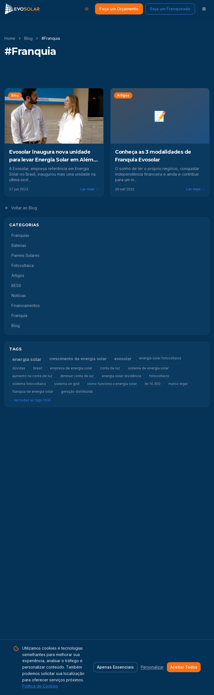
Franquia (19, 315)
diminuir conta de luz (77, 376)
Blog (28, 38)
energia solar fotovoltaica (160, 358)
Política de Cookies (40, 686)
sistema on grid (66, 384)
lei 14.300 (152, 384)
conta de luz (110, 368)
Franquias (20, 235)
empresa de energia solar (71, 368)
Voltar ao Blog (20, 207)
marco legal (178, 384)
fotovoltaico (159, 376)
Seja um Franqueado (170, 8)
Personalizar (152, 667)
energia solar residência (121, 376)
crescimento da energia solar (77, 358)
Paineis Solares (25, 255)
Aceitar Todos (183, 667)
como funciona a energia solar (112, 384)
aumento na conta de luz (32, 376)
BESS (16, 285)
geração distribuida (77, 391)
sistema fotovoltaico (29, 384)
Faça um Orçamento (118, 8)
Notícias (18, 295)
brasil (37, 368)
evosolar (122, 358)
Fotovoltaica (22, 265)
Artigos (17, 275)
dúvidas (18, 368)
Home (9, 38)
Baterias (18, 245)
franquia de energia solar (32, 391)
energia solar (27, 359)
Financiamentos (25, 305)
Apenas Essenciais (115, 667)
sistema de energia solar (148, 368)
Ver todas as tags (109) (30, 400)
